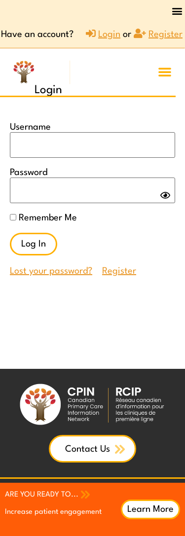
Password (28, 172)
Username (30, 127)
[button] (177, 10)
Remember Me (43, 218)
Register (119, 271)
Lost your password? (51, 271)
